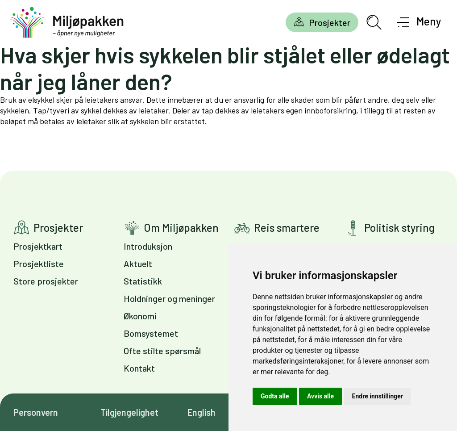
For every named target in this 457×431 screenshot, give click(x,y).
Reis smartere (287, 227)
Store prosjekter (45, 281)
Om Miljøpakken (181, 227)
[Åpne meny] (419, 22)
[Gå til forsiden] (67, 22)
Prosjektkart (37, 246)
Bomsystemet (151, 333)
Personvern (35, 412)
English (201, 412)
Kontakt (139, 368)
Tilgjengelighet (129, 412)
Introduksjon (148, 246)
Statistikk (143, 281)
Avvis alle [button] (320, 396)
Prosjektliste (38, 263)
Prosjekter (329, 22)
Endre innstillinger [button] (377, 396)
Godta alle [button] (275, 396)
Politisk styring (399, 227)
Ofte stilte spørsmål (162, 350)
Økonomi (140, 315)
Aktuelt (138, 263)
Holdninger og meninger (169, 298)
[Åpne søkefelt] (374, 22)
